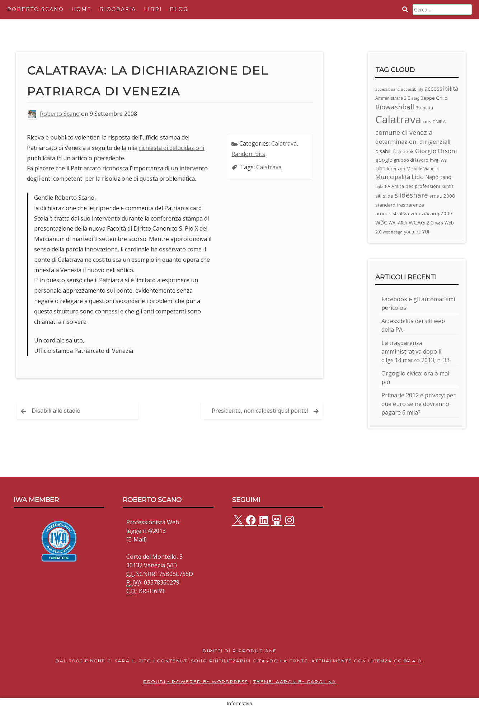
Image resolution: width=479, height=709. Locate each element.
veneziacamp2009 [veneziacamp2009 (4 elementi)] (431, 213)
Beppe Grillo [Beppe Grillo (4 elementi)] (434, 98)
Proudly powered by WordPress (195, 681)
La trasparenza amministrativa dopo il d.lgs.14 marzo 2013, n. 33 (415, 351)
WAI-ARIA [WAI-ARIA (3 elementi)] (398, 223)
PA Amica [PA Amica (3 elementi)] (394, 186)
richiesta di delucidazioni (171, 148)
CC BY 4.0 (408, 660)
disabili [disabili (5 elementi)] (383, 151)
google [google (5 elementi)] (383, 159)
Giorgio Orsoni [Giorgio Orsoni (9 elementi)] (436, 151)
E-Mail (136, 539)
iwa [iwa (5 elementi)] (443, 159)
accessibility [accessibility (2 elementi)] (412, 89)
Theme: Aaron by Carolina (294, 681)
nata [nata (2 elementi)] (379, 186)
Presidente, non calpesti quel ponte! (260, 411)
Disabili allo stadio (56, 411)
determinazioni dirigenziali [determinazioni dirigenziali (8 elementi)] (413, 141)
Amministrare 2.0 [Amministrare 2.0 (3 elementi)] (392, 98)
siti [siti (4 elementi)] (378, 196)
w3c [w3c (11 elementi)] (381, 222)
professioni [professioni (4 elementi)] (427, 186)
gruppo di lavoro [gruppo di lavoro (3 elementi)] (411, 160)
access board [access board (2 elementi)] (387, 89)
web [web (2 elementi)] (439, 223)
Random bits (248, 154)
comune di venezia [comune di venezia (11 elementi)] (403, 132)
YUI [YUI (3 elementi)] (425, 232)
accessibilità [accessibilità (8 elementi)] (441, 88)
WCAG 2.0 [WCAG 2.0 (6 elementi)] (421, 222)
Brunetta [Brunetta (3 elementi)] (424, 108)
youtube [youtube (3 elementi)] (412, 232)
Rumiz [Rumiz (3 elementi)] (447, 186)
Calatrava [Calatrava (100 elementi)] (398, 119)
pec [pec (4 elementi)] (409, 186)
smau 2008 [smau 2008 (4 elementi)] (442, 196)
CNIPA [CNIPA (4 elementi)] (439, 121)
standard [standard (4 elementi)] (385, 205)
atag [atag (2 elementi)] (415, 98)
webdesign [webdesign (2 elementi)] (393, 232)
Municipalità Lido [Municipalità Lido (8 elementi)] (399, 176)
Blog (179, 9)
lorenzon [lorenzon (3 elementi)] (396, 169)
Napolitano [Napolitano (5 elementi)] (438, 177)
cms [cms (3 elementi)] (427, 122)
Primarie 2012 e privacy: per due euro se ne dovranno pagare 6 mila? (418, 403)
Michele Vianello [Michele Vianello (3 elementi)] (423, 169)
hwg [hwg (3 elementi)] (434, 160)
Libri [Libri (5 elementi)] (380, 168)
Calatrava (284, 143)
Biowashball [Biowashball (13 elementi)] (394, 107)
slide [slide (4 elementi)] (388, 196)
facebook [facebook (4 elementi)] (403, 151)
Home (81, 9)
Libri (153, 9)
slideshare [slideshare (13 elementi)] (411, 195)
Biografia (117, 9)
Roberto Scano (35, 9)
